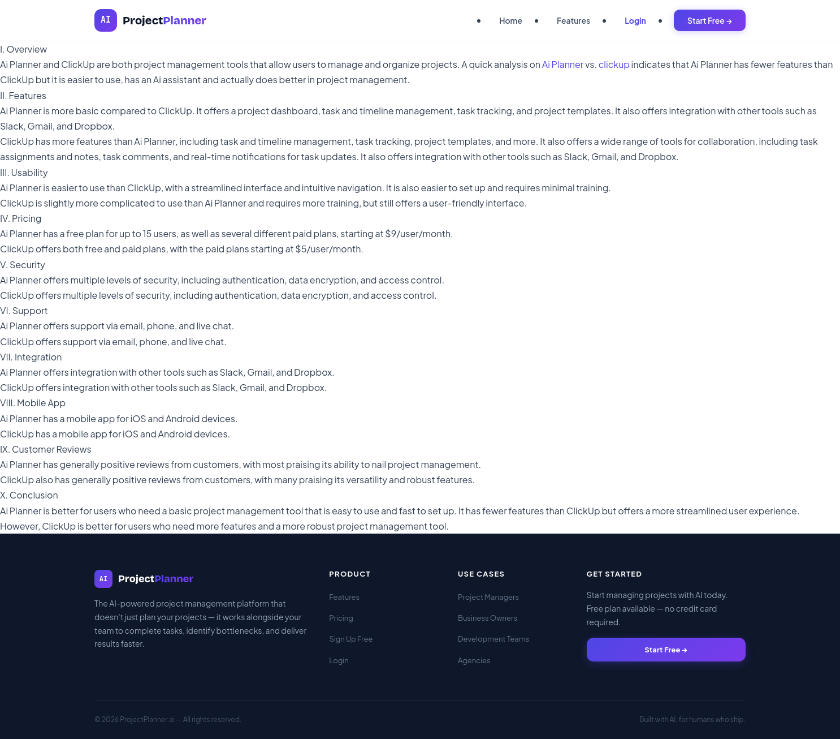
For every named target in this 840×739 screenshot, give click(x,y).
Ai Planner (563, 64)
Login (635, 20)
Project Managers (488, 596)
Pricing (341, 617)
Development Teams (493, 638)
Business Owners (487, 617)
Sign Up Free (351, 638)
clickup (614, 64)
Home (510, 20)
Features (573, 20)
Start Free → (709, 20)
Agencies (474, 660)
